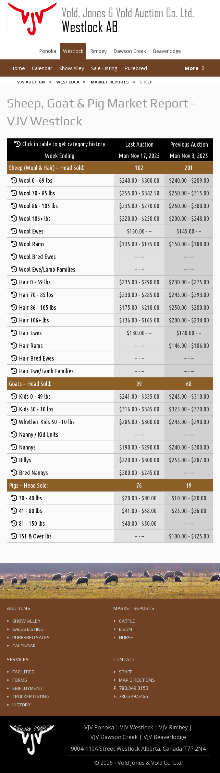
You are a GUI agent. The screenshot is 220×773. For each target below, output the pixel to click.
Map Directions (137, 680)
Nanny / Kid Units (38, 434)
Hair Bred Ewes (36, 358)
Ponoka (47, 51)
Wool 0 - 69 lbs (35, 180)
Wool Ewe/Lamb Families (47, 269)
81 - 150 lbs (32, 523)
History (21, 704)
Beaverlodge (167, 51)
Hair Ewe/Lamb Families (46, 370)
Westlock (73, 51)
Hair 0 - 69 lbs (35, 281)
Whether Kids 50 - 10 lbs (47, 421)
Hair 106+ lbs (34, 320)
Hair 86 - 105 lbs (37, 307)
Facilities (23, 671)
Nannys (27, 447)
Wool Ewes (31, 231)
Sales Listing (28, 629)
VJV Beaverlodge (165, 737)
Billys (25, 459)
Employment (27, 688)
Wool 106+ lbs (35, 218)
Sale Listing (104, 68)
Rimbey (98, 51)
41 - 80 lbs (30, 510)
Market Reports (110, 82)
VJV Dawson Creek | (116, 737)
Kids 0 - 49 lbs (35, 396)
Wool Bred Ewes (37, 256)
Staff (125, 671)
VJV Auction (31, 82)
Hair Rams (31, 345)
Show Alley (71, 68)
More (191, 68)
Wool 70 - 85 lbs (37, 193)
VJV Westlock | (139, 727)
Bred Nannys (33, 472)
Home (17, 68)
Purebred (135, 68)
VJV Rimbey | (175, 727)
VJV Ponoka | (101, 727)
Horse (126, 637)
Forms (19, 680)
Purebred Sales (31, 637)
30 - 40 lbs (30, 498)
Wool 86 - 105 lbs (38, 205)
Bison (125, 629)
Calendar (42, 68)
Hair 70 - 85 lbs (36, 294)
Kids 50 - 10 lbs (36, 409)
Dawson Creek (129, 51)
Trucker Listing (30, 696)
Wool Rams (32, 243)
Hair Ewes (30, 332)
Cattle (127, 621)
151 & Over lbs (35, 536)
